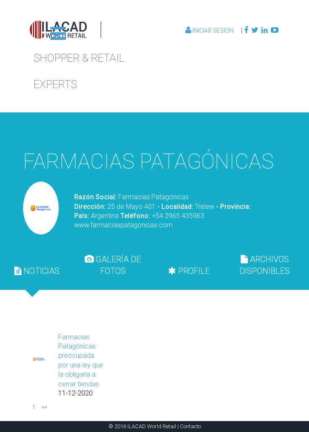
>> (44, 407)
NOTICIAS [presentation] (37, 271)
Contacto (190, 426)
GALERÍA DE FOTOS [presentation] (113, 265)
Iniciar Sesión (210, 30)
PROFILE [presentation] (189, 271)
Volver (239, 130)
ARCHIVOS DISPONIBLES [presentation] (264, 265)
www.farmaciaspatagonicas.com (123, 225)
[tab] (37, 271)
